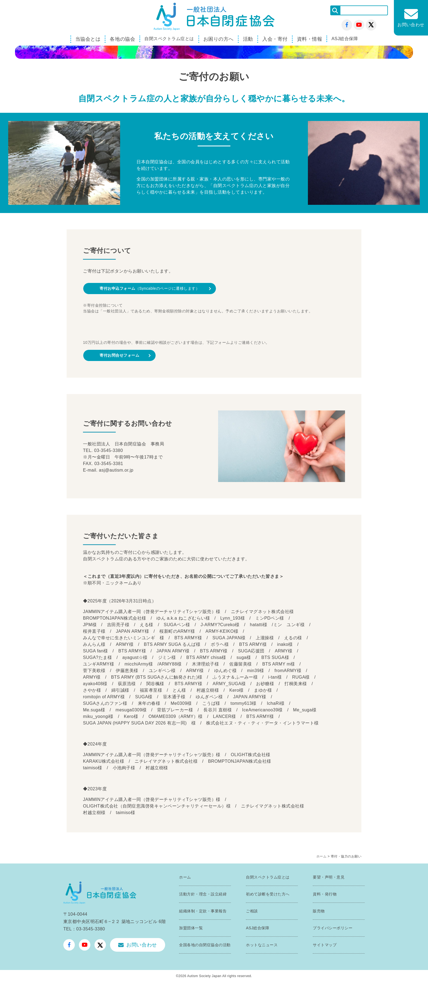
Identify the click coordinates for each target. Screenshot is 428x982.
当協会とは (88, 39)
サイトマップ (325, 945)
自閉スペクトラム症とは (169, 38)
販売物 (319, 911)
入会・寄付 (275, 39)
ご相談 (252, 911)
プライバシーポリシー (332, 928)
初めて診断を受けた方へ (268, 894)
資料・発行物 (325, 894)
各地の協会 (122, 39)
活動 (248, 39)
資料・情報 (309, 39)
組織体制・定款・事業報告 (203, 911)
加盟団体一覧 (191, 928)
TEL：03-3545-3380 (84, 929)
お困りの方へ (218, 39)
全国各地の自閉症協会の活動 (205, 945)
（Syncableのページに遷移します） (150, 288)
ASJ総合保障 (344, 38)
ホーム (321, 856)
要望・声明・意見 (328, 877)
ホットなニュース (262, 945)
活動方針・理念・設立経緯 (203, 894)
